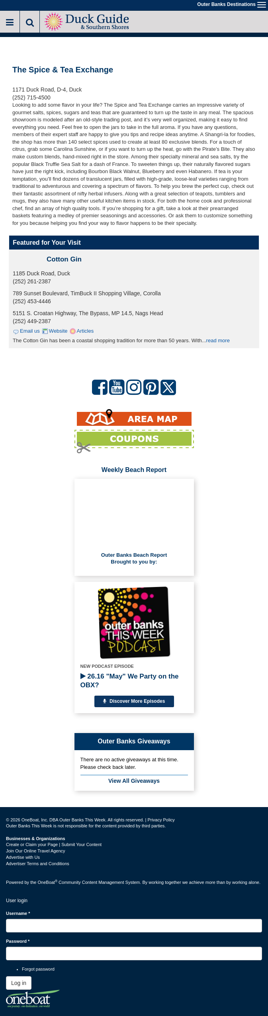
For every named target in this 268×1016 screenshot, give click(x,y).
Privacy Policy (160, 819)
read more (218, 340)
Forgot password (38, 969)
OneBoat (48, 882)
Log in (18, 983)
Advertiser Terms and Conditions (37, 863)
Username (18, 913)
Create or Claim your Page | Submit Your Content (54, 844)
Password (17, 941)
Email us (30, 331)
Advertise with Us (23, 857)
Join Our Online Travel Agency (35, 850)
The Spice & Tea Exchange (62, 69)
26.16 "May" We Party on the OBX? (129, 681)
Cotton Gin (64, 259)
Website (58, 331)
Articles (85, 331)
